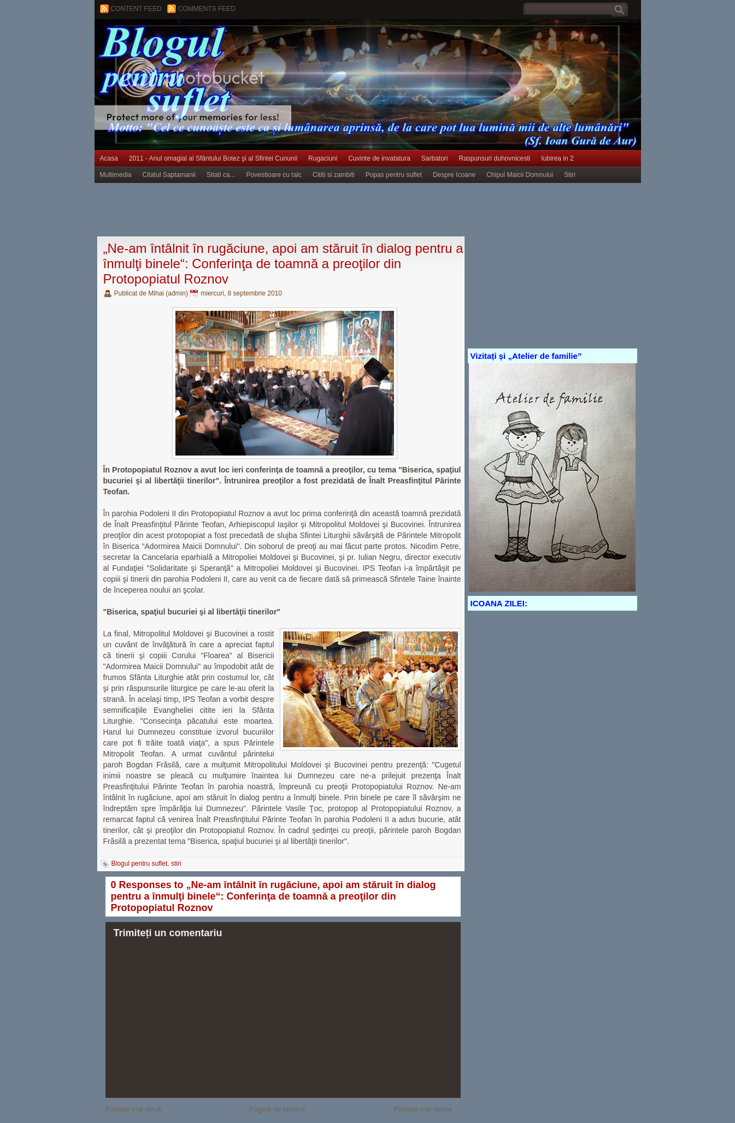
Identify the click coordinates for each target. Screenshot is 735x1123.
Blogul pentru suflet (139, 863)
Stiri (569, 175)
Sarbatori (434, 158)
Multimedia (116, 175)
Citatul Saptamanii (169, 175)
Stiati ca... (221, 175)
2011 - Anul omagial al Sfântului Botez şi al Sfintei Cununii (213, 158)
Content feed (136, 9)
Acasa (109, 158)
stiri (176, 863)
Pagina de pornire (277, 1109)
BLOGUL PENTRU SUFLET (217, 41)
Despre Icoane (454, 175)
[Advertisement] (293, 210)
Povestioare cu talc (274, 175)
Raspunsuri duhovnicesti (495, 158)
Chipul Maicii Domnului (519, 175)
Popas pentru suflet (394, 175)
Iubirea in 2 (557, 158)
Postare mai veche (422, 1109)
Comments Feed (207, 9)
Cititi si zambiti (334, 175)
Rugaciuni (322, 158)
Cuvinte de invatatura (379, 158)
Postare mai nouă (133, 1109)
